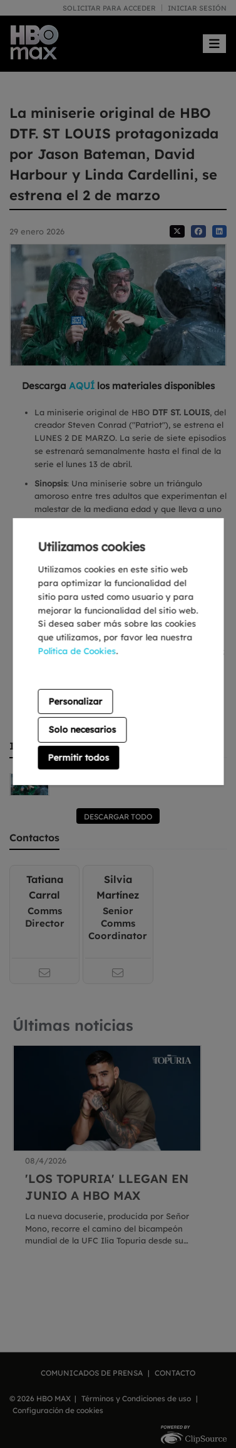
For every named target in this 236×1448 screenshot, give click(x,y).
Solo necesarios (82, 729)
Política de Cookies (77, 650)
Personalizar (75, 701)
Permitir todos (78, 757)
